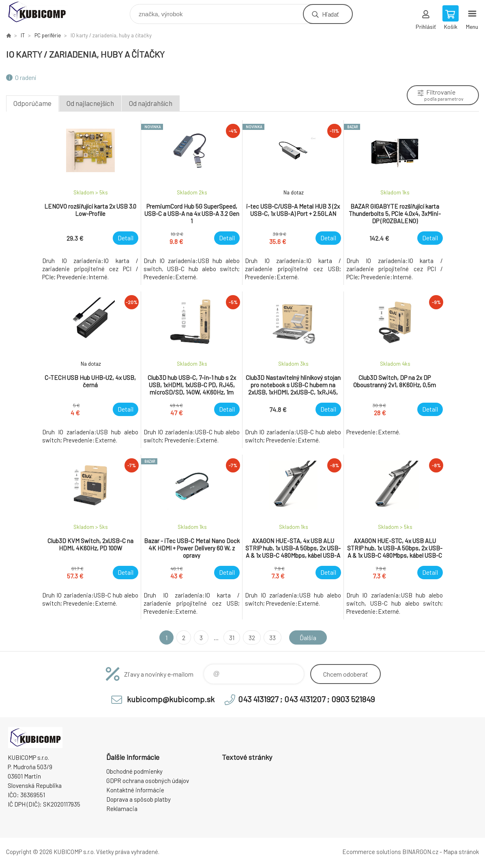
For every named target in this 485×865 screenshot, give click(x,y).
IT (23, 35)
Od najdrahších (150, 103)
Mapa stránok (461, 851)
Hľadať (330, 14)
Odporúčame (32, 103)
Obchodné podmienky (134, 771)
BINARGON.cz (420, 851)
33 (272, 637)
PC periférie (47, 35)
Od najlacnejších (90, 103)
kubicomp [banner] (42, 12)
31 (231, 637)
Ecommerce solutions (371, 851)
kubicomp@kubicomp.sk (171, 699)
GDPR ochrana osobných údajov (147, 780)
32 (252, 637)
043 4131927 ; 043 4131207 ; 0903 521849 (306, 699)
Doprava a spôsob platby (138, 799)
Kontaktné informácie (135, 790)
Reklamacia (121, 808)
